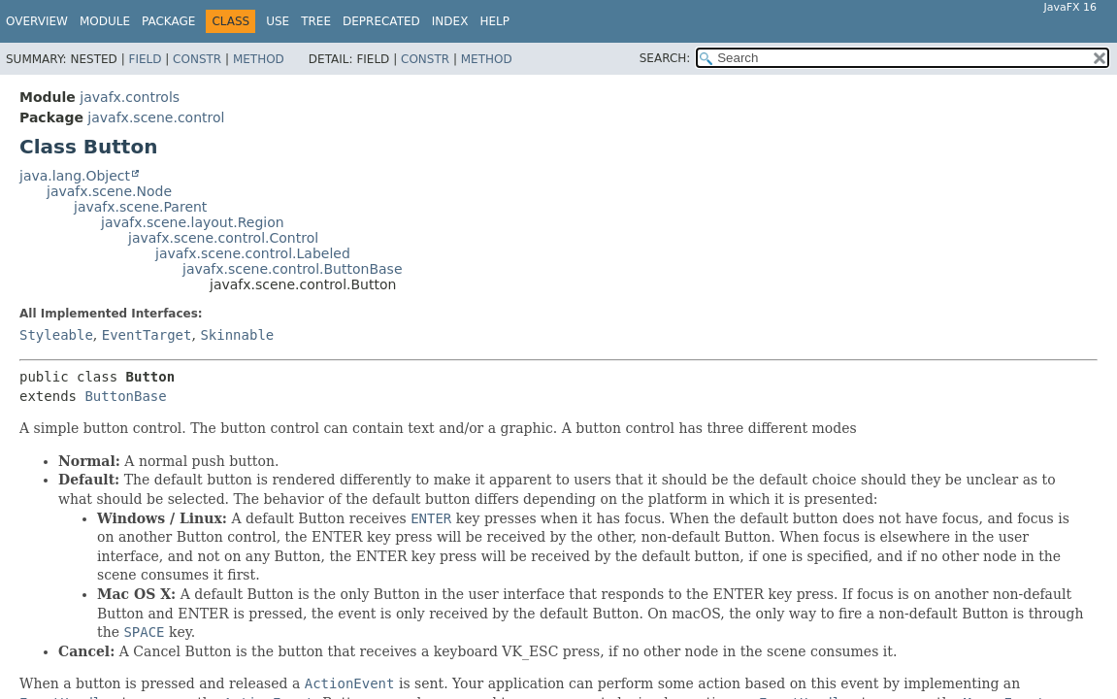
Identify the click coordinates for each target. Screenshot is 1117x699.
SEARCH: (665, 58)
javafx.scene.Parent (140, 207)
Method (258, 59)
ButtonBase (125, 396)
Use (277, 21)
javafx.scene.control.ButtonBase (292, 269)
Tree (316, 21)
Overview (37, 21)
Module (105, 21)
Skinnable (237, 335)
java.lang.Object (74, 175)
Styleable (56, 335)
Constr (197, 59)
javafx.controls (130, 97)
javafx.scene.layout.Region (192, 222)
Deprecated (381, 21)
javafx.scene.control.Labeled (252, 253)
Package (168, 21)
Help (494, 21)
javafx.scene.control (155, 117)
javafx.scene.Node (109, 191)
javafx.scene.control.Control (223, 238)
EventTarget (147, 335)
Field (144, 59)
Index (450, 21)
